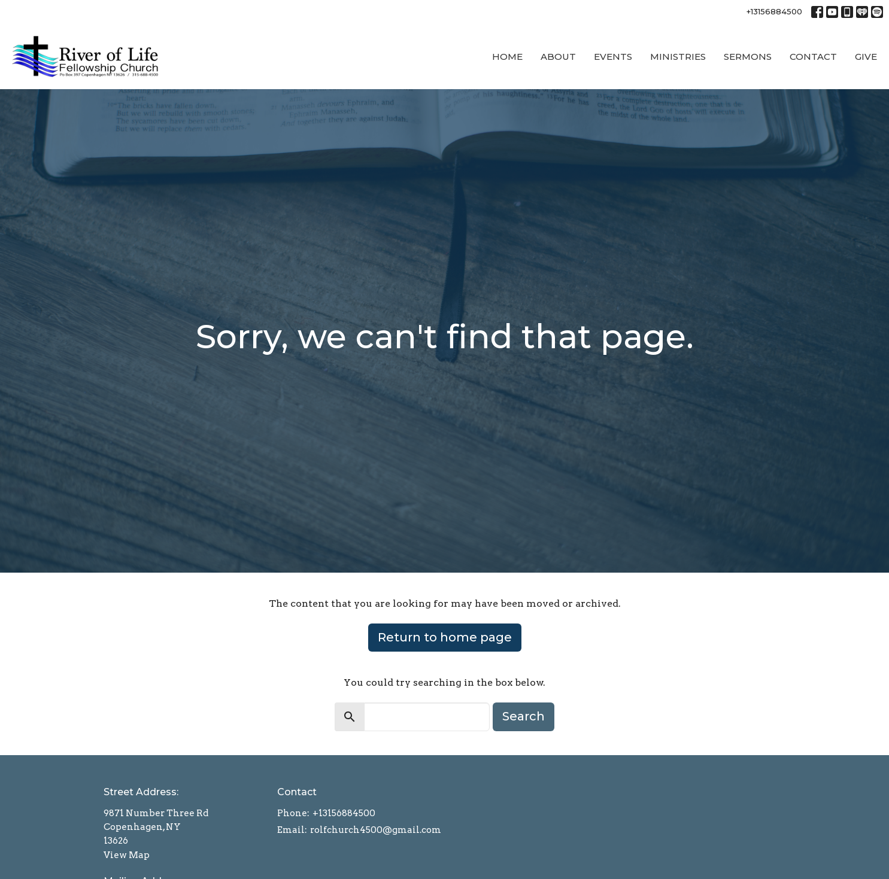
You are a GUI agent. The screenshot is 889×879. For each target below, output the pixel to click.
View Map (127, 855)
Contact (813, 56)
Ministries (678, 56)
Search (523, 716)
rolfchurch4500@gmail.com (375, 830)
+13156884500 (774, 11)
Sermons (748, 56)
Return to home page (445, 637)
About (558, 56)
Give (866, 56)
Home (507, 56)
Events (613, 56)
